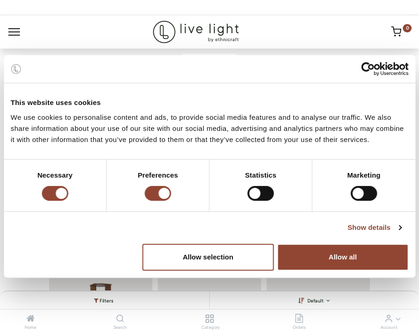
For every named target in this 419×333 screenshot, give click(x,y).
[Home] (30, 319)
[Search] (120, 319)
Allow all (343, 257)
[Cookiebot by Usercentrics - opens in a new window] (367, 69)
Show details (369, 227)
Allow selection (208, 257)
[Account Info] (388, 319)
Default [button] (316, 301)
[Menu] (14, 32)
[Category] (209, 319)
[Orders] (299, 319)
